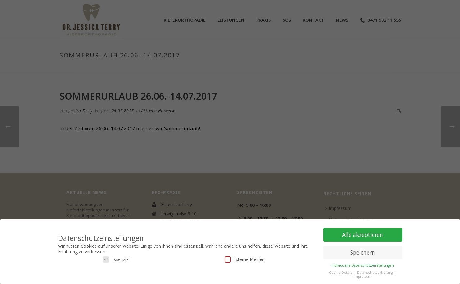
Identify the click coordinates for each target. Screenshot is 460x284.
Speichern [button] (362, 252)
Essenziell (117, 259)
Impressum (363, 276)
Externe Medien (245, 259)
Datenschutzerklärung (375, 272)
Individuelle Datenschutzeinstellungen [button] (362, 265)
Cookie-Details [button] (341, 272)
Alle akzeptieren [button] (362, 234)
